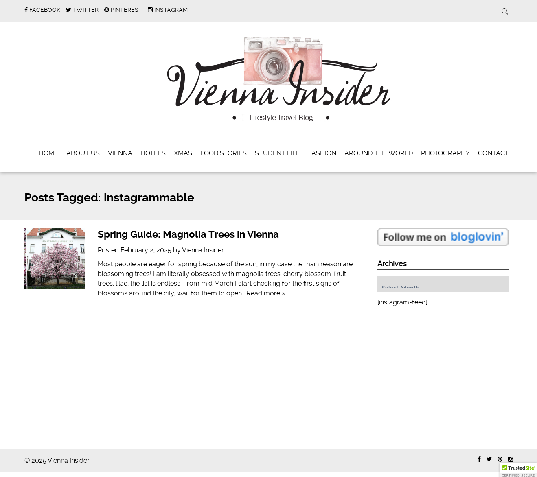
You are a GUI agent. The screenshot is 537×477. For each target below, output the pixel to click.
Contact (493, 153)
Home (48, 153)
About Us (83, 153)
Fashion (322, 153)
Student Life (277, 153)
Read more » (265, 293)
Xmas (183, 153)
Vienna (120, 153)
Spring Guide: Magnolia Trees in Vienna (188, 234)
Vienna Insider (203, 250)
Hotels (153, 153)
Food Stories (223, 153)
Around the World (378, 153)
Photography (445, 153)
